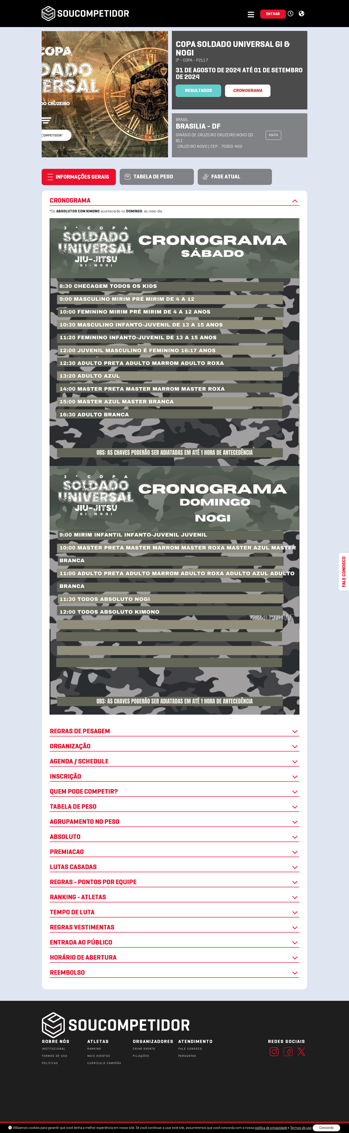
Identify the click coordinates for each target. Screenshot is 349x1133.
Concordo (326, 1128)
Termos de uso (301, 1128)
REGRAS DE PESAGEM (174, 731)
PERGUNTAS (187, 1056)
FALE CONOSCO (190, 1049)
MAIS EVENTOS (98, 1056)
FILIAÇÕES (141, 1056)
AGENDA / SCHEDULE (174, 761)
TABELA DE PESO (174, 807)
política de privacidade (271, 1128)
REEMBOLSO (174, 973)
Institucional (54, 1049)
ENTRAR (273, 14)
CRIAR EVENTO (144, 1049)
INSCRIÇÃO (174, 777)
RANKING (94, 1049)
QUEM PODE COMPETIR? (174, 792)
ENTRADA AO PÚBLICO (174, 943)
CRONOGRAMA (247, 91)
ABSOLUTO (174, 837)
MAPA (273, 135)
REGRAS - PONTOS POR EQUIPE (174, 882)
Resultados (198, 91)
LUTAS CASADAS (174, 867)
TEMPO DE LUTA (174, 912)
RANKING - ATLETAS (174, 897)
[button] (291, 14)
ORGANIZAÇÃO (174, 746)
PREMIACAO (174, 852)
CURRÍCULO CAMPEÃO (104, 1063)
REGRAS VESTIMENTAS (174, 927)
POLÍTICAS (50, 1063)
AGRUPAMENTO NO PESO (174, 822)
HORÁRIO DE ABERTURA (174, 958)
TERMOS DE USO (55, 1056)
